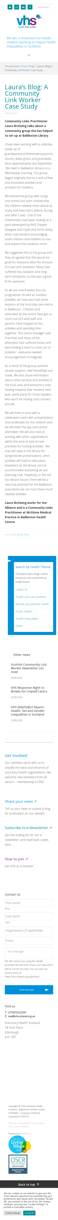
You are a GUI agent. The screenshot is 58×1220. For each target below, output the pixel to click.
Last (7, 922)
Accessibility (24, 1123)
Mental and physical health (32, 604)
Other (19, 626)
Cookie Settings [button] (13, 1213)
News (26, 534)
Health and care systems (30, 597)
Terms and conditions (19, 1126)
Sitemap (12, 1123)
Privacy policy (37, 1123)
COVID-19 (21, 589)
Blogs (20, 534)
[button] (29, 57)
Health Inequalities (26, 618)
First (7, 908)
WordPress (26, 1133)
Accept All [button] (29, 1213)
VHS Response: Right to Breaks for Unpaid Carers (29, 689)
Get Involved (16, 755)
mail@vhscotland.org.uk (21, 1016)
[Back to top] (29, 1184)
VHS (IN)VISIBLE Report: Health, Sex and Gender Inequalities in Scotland (28, 710)
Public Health (23, 611)
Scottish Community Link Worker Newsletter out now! (29, 668)
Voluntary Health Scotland (29, 21)
